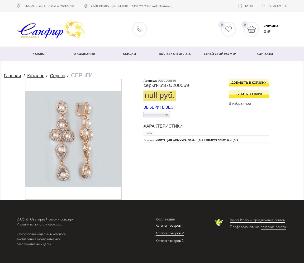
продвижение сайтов (269, 219)
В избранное (240, 103)
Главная (12, 75)
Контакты (265, 54)
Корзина (271, 26)
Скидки (129, 54)
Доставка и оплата (175, 54)
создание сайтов (273, 226)
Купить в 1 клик (249, 94)
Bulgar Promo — (241, 219)
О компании (84, 54)
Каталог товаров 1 (170, 225)
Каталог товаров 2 (170, 232)
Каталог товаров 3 (170, 240)
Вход (249, 6)
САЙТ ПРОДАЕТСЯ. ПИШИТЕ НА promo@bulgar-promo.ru (132, 6)
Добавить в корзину (249, 82)
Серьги (57, 75)
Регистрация (278, 6)
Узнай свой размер (220, 54)
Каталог (39, 54)
